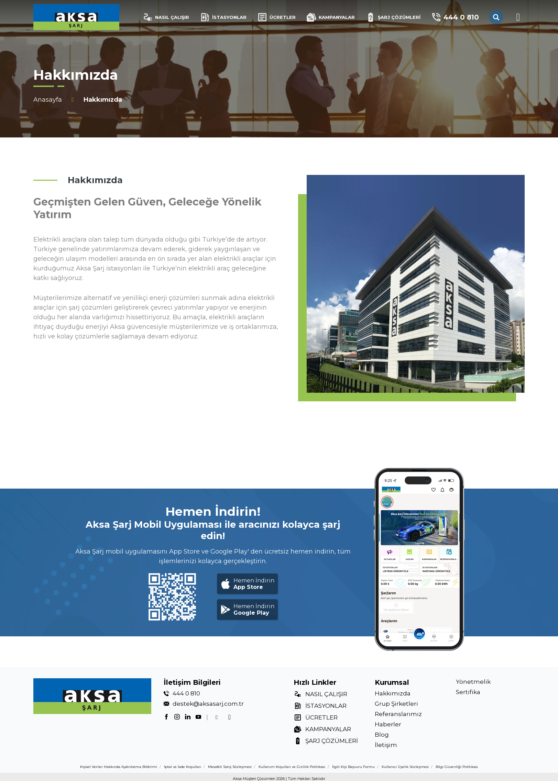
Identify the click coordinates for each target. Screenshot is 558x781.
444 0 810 (455, 17)
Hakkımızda (393, 693)
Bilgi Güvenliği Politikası (457, 767)
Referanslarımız (398, 714)
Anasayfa (47, 99)
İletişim (386, 744)
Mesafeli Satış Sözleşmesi (230, 767)
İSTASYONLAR (223, 17)
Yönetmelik (473, 681)
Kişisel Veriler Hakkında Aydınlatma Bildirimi (118, 767)
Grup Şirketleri (396, 703)
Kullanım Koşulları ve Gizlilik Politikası (292, 767)
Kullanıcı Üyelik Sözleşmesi (405, 767)
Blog (382, 734)
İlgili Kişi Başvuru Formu (353, 767)
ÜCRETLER (276, 17)
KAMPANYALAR (330, 17)
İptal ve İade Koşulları (182, 767)
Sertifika (468, 692)
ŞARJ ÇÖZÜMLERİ (392, 17)
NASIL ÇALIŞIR (165, 17)
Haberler (388, 724)
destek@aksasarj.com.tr (208, 703)
